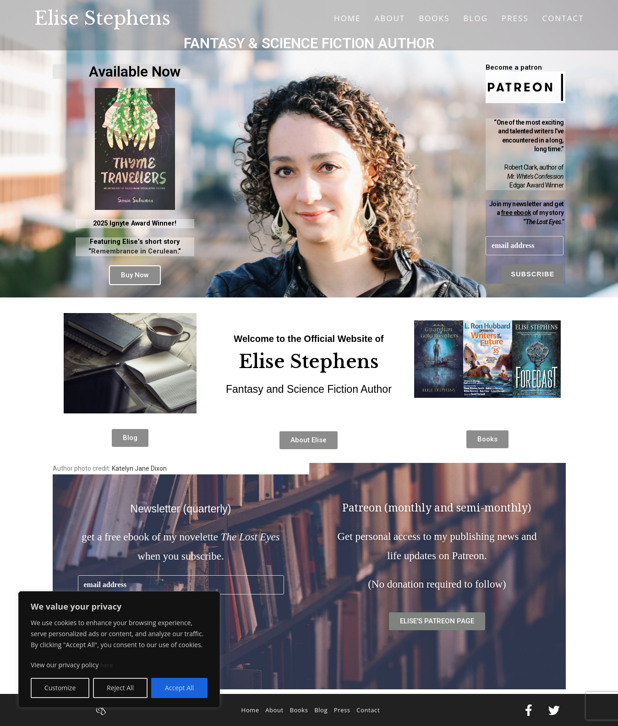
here (107, 664)
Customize (60, 687)
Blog (321, 710)
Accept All (179, 687)
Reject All (120, 687)
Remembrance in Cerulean (134, 251)
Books (299, 710)
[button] (135, 275)
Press (342, 710)
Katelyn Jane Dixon (139, 468)
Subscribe (532, 274)
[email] (524, 246)
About (274, 710)
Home (250, 710)
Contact (368, 710)
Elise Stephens (102, 18)
